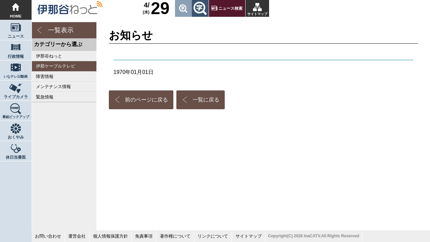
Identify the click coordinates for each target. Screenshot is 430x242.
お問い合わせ (48, 236)
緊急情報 (44, 96)
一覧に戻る (205, 100)
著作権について (175, 236)
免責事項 (144, 236)
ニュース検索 (230, 8)
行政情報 (16, 56)
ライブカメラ (16, 97)
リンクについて (213, 236)
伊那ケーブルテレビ (55, 66)
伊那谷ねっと (49, 55)
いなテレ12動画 (16, 76)
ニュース (16, 36)
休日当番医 (16, 157)
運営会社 (77, 236)
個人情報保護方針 (110, 236)
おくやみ (16, 137)
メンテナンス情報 (53, 86)
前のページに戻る (146, 100)
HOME (16, 16)
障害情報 (44, 76)
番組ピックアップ (15, 117)
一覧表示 (61, 30)
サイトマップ (257, 14)
